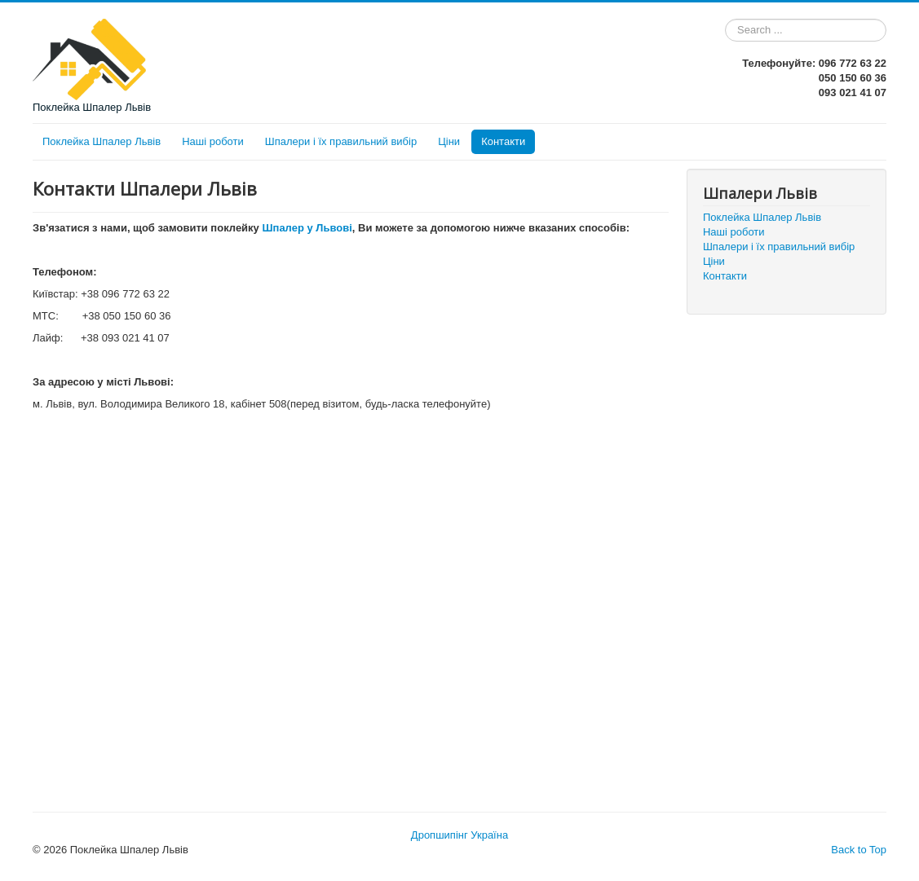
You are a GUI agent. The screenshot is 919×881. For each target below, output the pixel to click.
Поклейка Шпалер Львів (101, 141)
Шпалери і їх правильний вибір (341, 141)
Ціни (449, 141)
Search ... (725, 19)
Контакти (503, 141)
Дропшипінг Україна (459, 835)
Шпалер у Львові (306, 228)
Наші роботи (213, 141)
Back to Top (858, 850)
